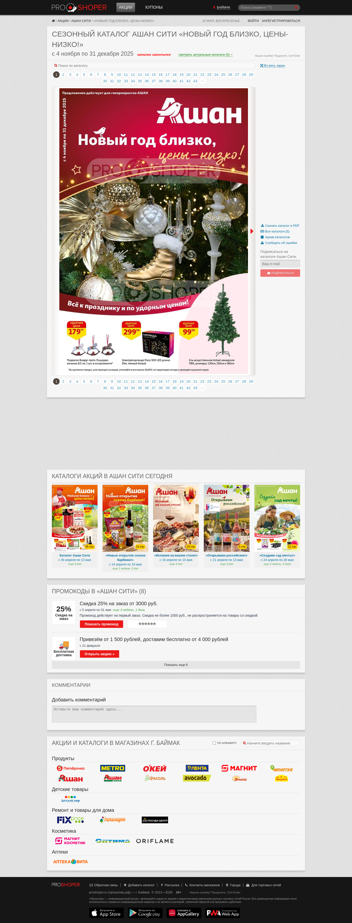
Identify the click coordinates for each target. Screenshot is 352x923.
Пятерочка (70, 768)
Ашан (70, 778)
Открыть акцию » (99, 654)
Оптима (113, 841)
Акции (126, 7)
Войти (253, 21)
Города (233, 885)
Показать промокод (101, 624)
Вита (70, 862)
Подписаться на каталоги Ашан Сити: (278, 254)
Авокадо (197, 778)
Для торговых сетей (263, 885)
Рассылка (169, 885)
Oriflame (155, 841)
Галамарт (113, 820)
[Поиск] (269, 7)
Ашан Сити (81, 21)
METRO (113, 768)
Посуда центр (155, 820)
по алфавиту (225, 743)
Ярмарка (239, 778)
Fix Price (70, 820)
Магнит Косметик (70, 841)
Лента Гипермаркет (197, 768)
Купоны (154, 7)
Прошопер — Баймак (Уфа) (79, 7)
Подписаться (280, 273)
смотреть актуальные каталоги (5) (205, 54)
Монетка (281, 768)
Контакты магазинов (202, 885)
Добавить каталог (139, 885)
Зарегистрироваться (281, 21)
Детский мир (70, 799)
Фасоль (155, 778)
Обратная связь (103, 885)
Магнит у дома (239, 768)
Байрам (281, 778)
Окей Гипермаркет (155, 768)
